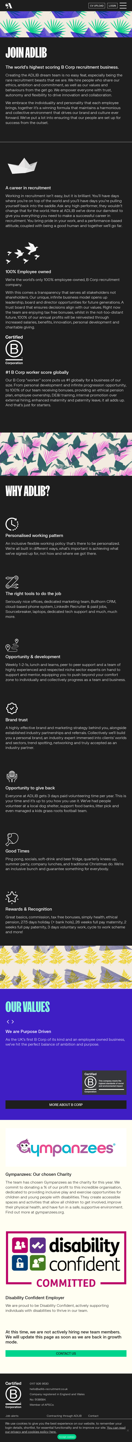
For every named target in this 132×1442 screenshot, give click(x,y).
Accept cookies (67, 1437)
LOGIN (112, 5)
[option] (66, 1038)
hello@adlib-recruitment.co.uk (49, 1389)
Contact (93, 1416)
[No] (127, 1430)
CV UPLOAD (96, 5)
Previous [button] (8, 1021)
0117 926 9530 (39, 1383)
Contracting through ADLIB (64, 1416)
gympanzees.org (49, 1212)
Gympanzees (55, 1182)
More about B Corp (66, 1105)
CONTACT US (66, 1354)
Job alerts (12, 1416)
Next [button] (12, 1021)
